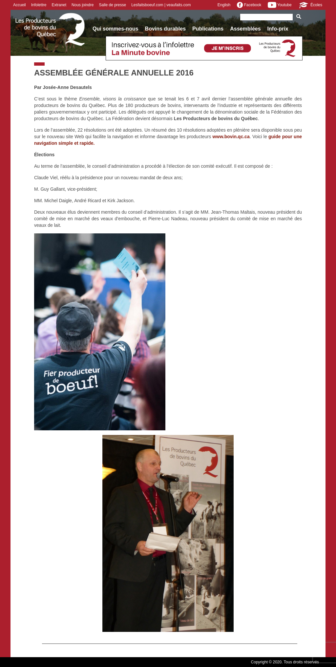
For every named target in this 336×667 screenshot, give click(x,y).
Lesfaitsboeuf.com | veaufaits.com (161, 5)
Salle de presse (112, 5)
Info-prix (277, 29)
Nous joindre (83, 5)
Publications (207, 29)
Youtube (279, 5)
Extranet (59, 5)
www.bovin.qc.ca (231, 136)
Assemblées (245, 29)
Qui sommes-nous (115, 29)
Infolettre (39, 5)
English (224, 5)
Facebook (249, 5)
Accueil (19, 5)
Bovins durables (165, 29)
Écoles (310, 5)
